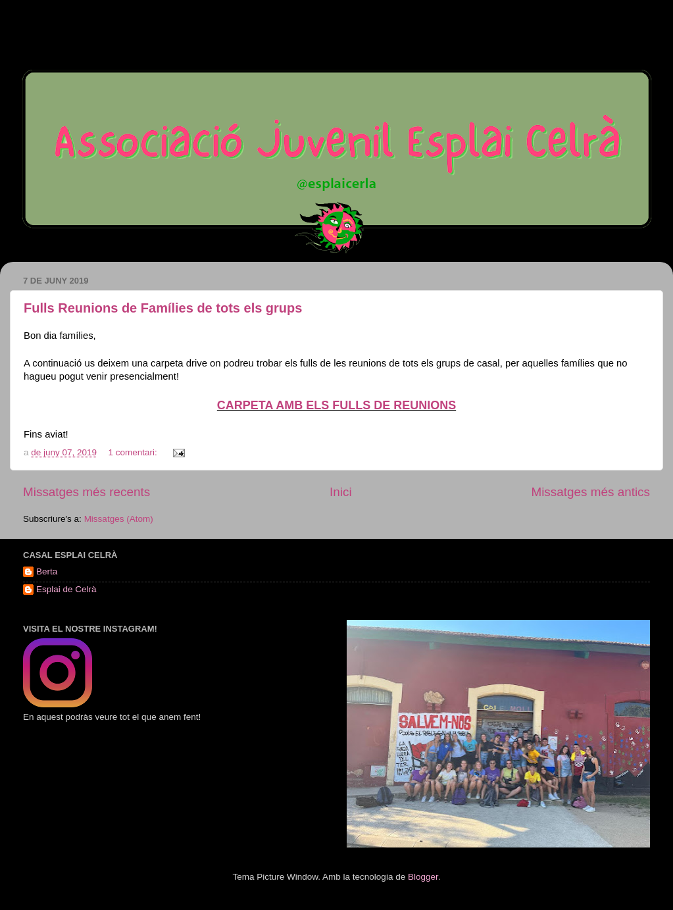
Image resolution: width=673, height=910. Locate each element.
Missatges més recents (86, 492)
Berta (46, 571)
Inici (341, 492)
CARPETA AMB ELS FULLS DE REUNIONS (336, 405)
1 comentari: (133, 452)
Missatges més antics (590, 492)
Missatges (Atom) (118, 519)
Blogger (423, 877)
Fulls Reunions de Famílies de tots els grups (163, 308)
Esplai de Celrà (66, 589)
